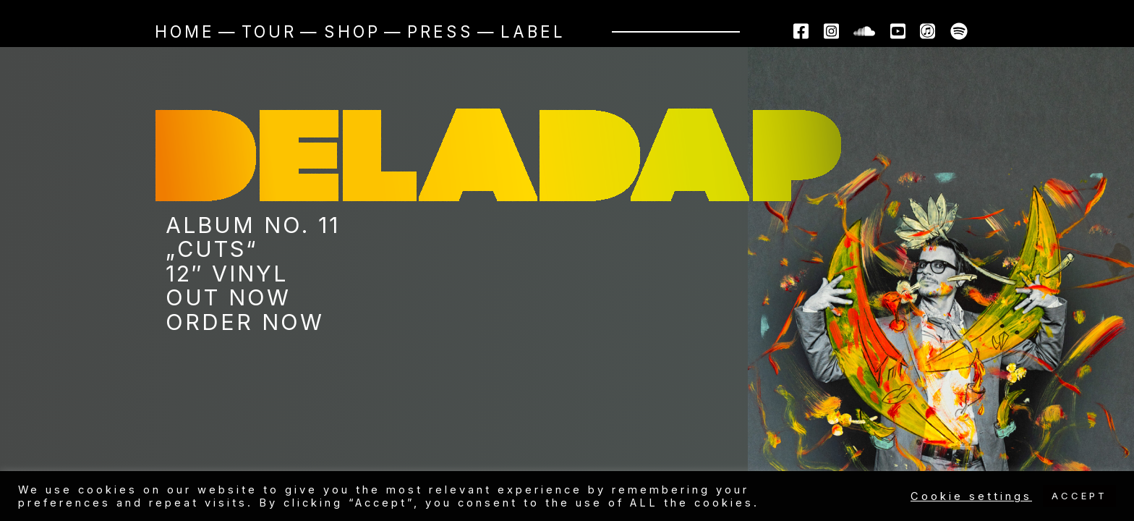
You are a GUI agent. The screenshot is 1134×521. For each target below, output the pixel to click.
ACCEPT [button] (1079, 495)
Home (185, 31)
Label (533, 31)
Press (440, 31)
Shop (352, 31)
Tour (269, 31)
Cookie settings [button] (971, 496)
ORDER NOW (245, 322)
